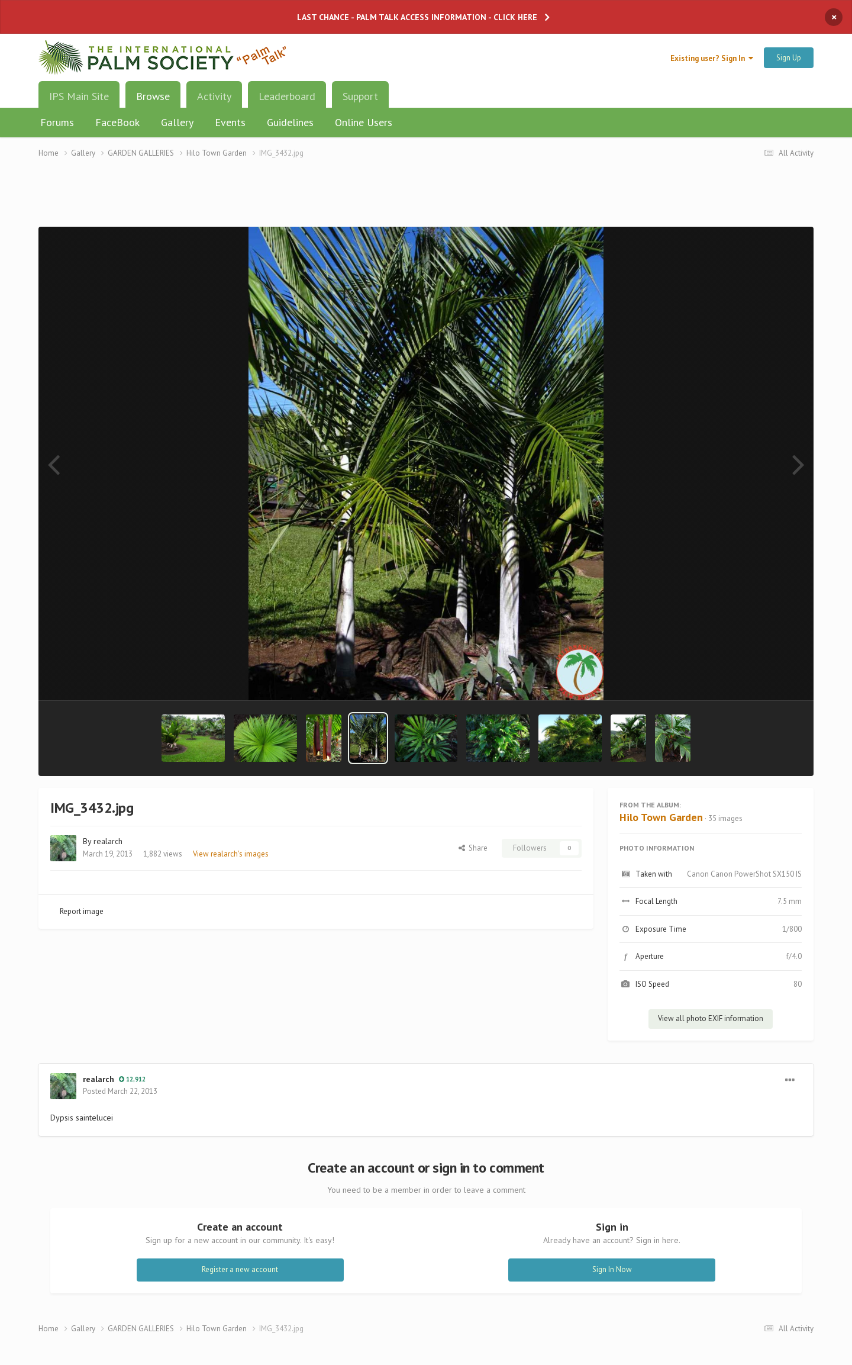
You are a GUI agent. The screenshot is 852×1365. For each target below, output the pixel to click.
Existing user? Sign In (711, 58)
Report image (82, 911)
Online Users (363, 122)
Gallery (177, 122)
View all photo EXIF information (710, 1018)
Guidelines (290, 122)
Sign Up (788, 58)
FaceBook (117, 122)
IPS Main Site (79, 96)
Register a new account (240, 1269)
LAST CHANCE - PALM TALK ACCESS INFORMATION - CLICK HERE (417, 17)
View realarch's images (231, 854)
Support (360, 96)
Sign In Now (612, 1269)
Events (230, 122)
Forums (57, 122)
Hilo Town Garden (661, 817)
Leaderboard (287, 96)
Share (473, 848)
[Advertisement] (426, 199)
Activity (214, 96)
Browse (153, 100)
